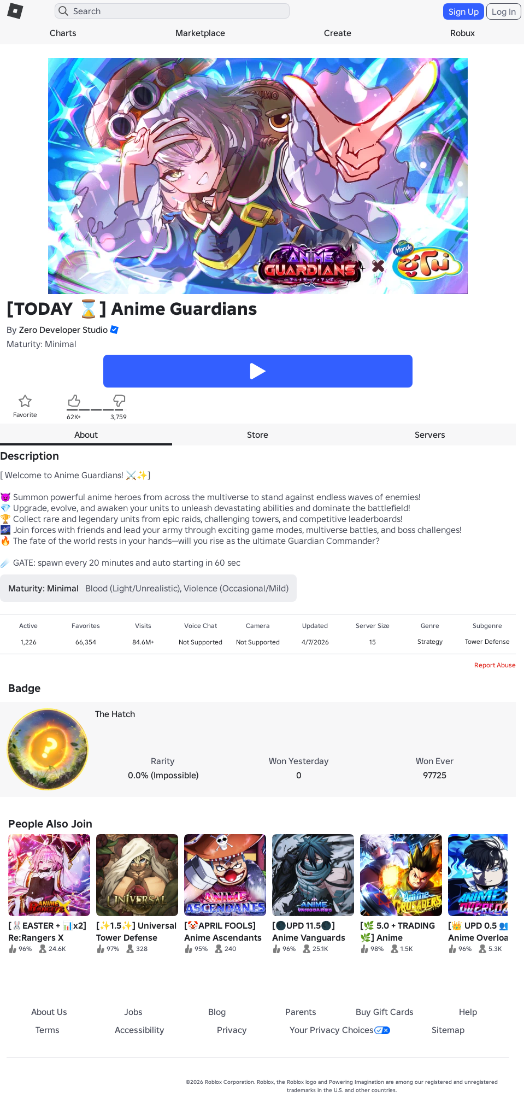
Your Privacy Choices (340, 1029)
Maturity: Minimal (41, 343)
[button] (113, 329)
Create (337, 32)
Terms (48, 1029)
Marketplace (200, 32)
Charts (63, 32)
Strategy (430, 641)
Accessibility (139, 1029)
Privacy (232, 1029)
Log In (504, 11)
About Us (49, 1011)
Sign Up (464, 11)
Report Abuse (495, 665)
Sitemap (448, 1029)
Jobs (133, 1011)
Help (468, 1011)
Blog (217, 1011)
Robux (462, 32)
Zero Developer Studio (63, 329)
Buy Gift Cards (385, 1011)
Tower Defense (487, 641)
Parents (300, 1011)
